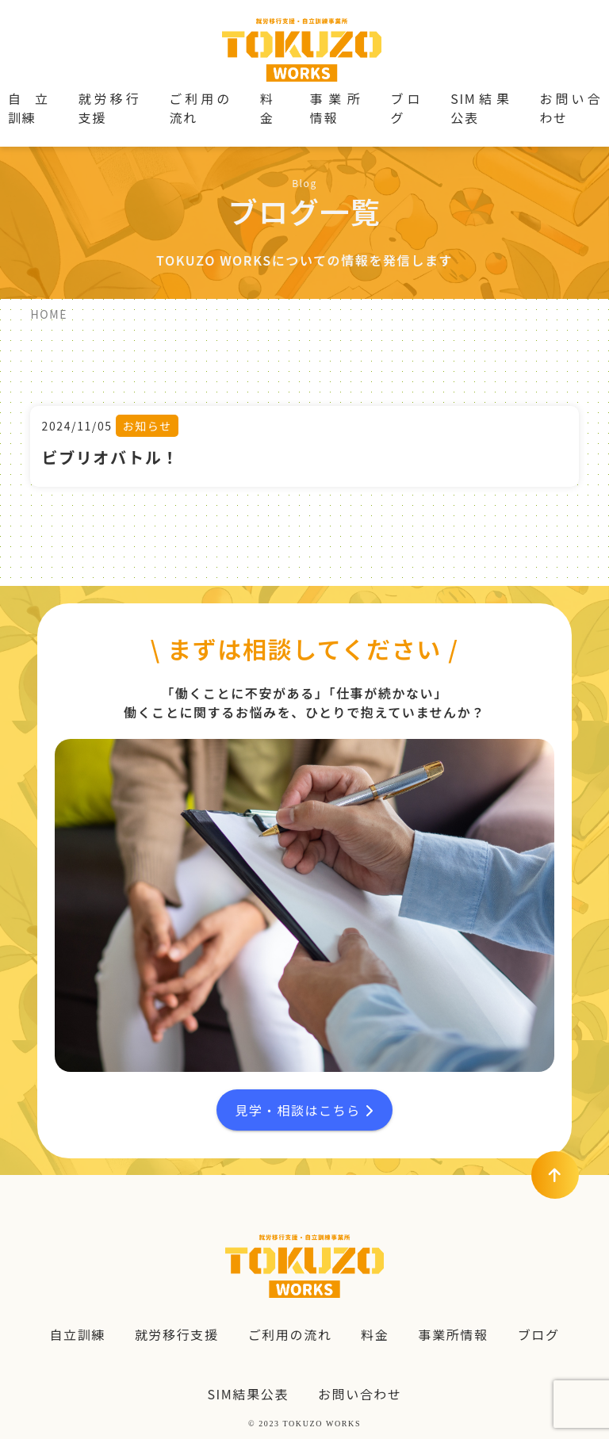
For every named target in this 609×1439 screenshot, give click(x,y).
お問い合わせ (570, 108)
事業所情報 (336, 108)
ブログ (405, 108)
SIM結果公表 (480, 108)
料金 (267, 108)
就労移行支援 (109, 108)
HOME (48, 314)
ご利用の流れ (199, 108)
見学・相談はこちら (304, 1109)
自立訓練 (28, 108)
